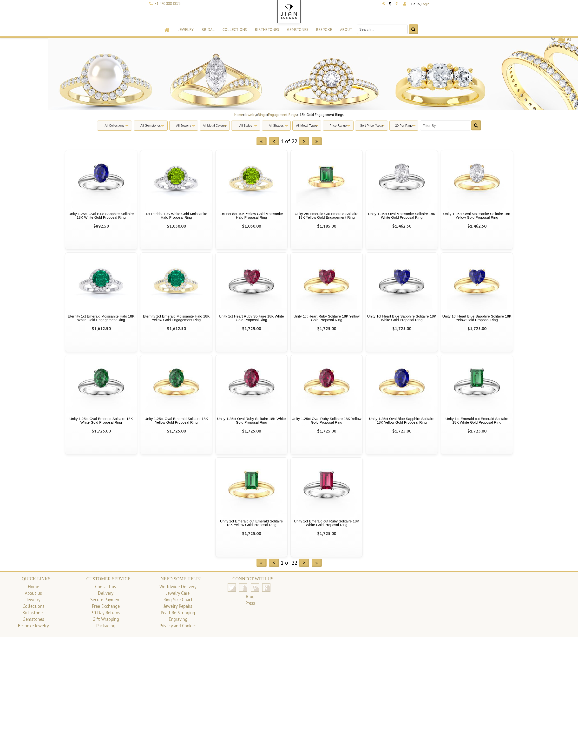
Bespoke (324, 29)
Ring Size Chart (178, 599)
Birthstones (267, 29)
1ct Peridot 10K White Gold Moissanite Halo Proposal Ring (176, 215)
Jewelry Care (178, 593)
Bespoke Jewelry (33, 626)
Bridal (208, 29)
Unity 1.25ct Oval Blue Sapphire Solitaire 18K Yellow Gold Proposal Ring (401, 420)
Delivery (105, 593)
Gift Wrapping (105, 619)
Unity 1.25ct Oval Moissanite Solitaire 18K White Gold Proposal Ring (401, 215)
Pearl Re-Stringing (178, 613)
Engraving (178, 619)
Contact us (105, 586)
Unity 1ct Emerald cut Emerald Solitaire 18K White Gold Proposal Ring (477, 420)
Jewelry (186, 29)
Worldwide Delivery (178, 586)
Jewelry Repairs (178, 606)
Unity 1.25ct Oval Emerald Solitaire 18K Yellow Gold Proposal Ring (176, 420)
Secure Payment (105, 599)
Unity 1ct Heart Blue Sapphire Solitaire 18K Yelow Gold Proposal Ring (477, 318)
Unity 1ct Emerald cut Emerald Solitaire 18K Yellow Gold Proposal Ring (251, 523)
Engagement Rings (282, 114)
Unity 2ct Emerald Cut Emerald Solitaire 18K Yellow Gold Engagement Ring (326, 215)
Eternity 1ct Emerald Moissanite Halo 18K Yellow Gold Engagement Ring (176, 318)
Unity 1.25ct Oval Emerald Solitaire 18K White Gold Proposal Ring (101, 420)
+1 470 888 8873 (168, 3)
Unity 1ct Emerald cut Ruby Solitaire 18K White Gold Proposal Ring (326, 523)
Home (238, 114)
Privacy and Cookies (178, 626)
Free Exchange (106, 606)
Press (250, 603)
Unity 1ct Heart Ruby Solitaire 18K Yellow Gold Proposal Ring (327, 318)
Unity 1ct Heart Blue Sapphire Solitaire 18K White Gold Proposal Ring (401, 318)
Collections (235, 29)
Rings (262, 114)
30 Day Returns (105, 613)
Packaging (105, 626)
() (564, 39)
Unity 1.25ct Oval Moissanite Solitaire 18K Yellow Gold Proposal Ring (476, 215)
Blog (250, 596)
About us (33, 593)
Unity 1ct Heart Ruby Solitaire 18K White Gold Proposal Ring (251, 318)
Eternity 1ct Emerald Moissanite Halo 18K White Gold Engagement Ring (101, 318)
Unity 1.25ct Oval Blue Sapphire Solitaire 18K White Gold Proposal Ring (101, 215)
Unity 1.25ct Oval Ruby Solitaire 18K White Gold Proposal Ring (251, 420)
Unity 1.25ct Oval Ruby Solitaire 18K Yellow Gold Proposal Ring (326, 420)
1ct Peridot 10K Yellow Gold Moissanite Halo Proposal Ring (251, 215)
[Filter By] (445, 125)
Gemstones (297, 29)
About (346, 29)
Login (425, 4)
